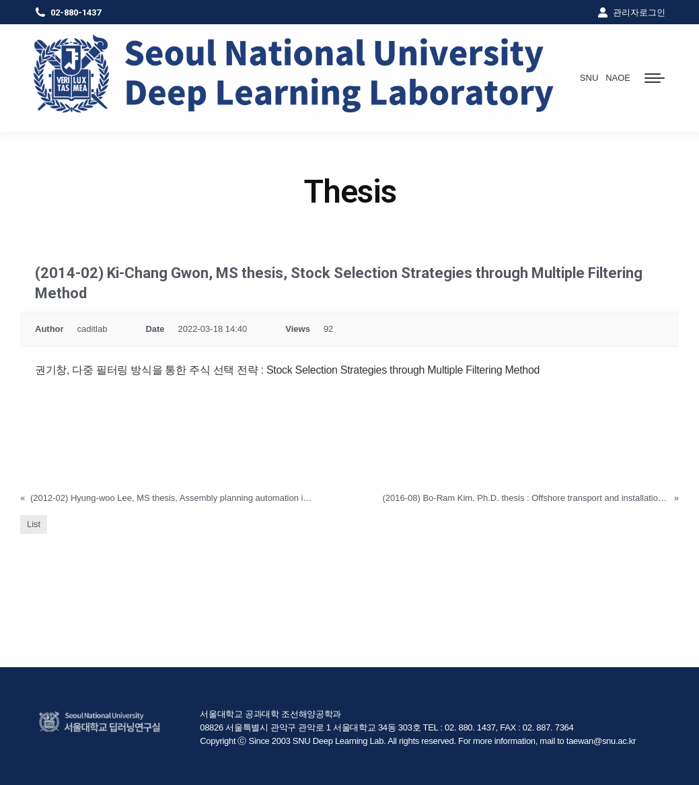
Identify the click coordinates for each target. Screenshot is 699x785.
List (33, 524)
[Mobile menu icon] (654, 78)
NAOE (617, 78)
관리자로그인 (630, 12)
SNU (589, 78)
